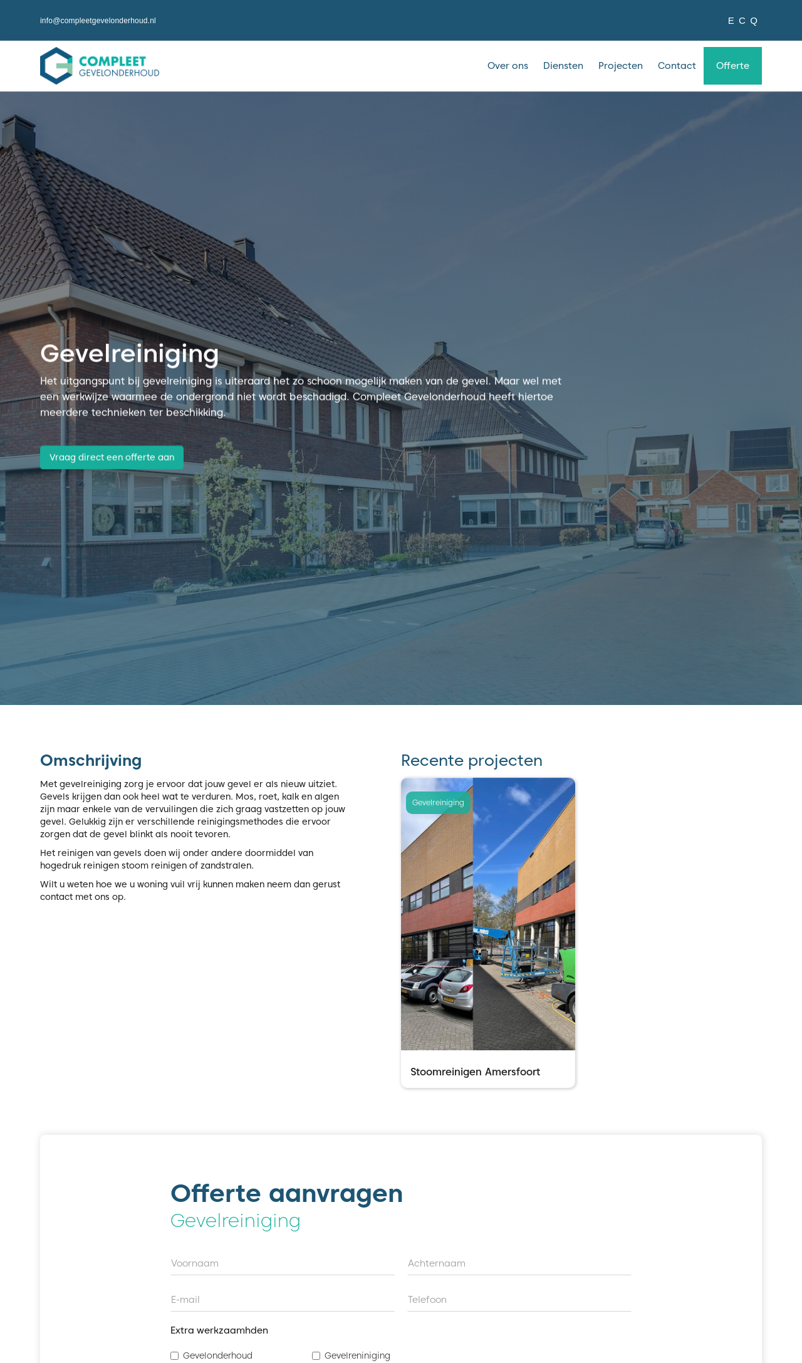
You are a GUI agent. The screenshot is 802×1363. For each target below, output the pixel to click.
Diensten (563, 65)
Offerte (732, 65)
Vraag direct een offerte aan (111, 458)
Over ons (507, 65)
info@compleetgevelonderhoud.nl (98, 20)
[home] (99, 66)
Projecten (620, 65)
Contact (677, 65)
